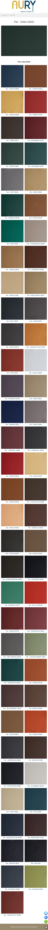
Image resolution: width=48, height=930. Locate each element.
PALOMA (12, 15)
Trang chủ (4, 15)
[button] (46, 6)
